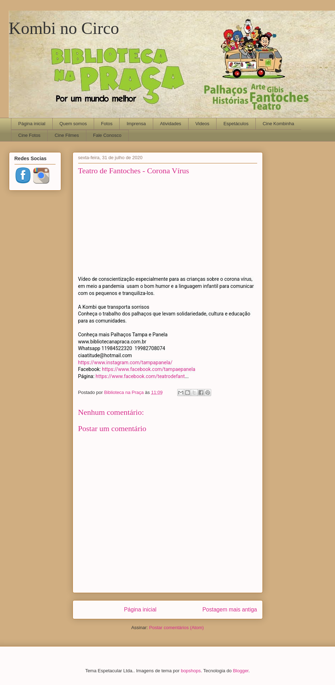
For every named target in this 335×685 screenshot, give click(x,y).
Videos (202, 123)
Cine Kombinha (278, 123)
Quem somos (73, 123)
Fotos (106, 123)
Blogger (240, 670)
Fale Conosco (107, 135)
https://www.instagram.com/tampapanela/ (125, 362)
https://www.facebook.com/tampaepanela (148, 369)
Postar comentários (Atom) (176, 627)
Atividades (170, 123)
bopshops (191, 670)
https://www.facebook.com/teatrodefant (140, 376)
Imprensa (136, 123)
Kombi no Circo (64, 28)
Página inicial (32, 123)
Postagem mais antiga (229, 609)
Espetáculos (236, 123)
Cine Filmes (66, 135)
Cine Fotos (29, 135)
